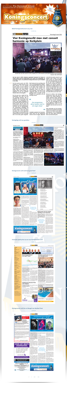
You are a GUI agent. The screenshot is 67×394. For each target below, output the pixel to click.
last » (38, 376)
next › (35, 376)
